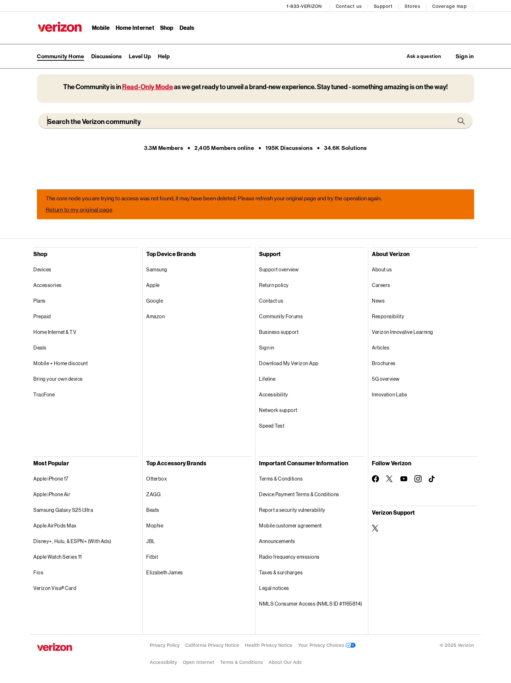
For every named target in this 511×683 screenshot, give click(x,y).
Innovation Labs (389, 394)
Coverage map (450, 5)
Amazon (155, 316)
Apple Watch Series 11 (57, 557)
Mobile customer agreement (290, 525)
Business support (278, 332)
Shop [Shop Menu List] (166, 26)
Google (154, 301)
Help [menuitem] (164, 55)
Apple (153, 285)
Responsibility (388, 316)
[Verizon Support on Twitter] (375, 528)
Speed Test (271, 426)
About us (382, 269)
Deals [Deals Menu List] (186, 26)
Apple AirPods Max (55, 525)
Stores (413, 5)
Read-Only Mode (147, 87)
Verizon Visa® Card (54, 588)
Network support (278, 410)
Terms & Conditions (281, 479)
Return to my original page (79, 209)
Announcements (277, 541)
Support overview (278, 269)
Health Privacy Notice (268, 645)
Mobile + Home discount (60, 363)
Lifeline (267, 379)
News (378, 301)
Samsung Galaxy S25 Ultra (63, 510)
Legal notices (274, 588)
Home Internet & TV (54, 332)
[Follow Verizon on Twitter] (389, 478)
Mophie (154, 525)
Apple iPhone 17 (50, 479)
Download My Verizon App (289, 363)
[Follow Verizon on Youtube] (403, 479)
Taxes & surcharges (281, 572)
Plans (39, 301)
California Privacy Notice (212, 645)
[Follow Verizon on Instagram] (418, 478)
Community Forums (281, 316)
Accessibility (273, 394)
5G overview (386, 379)
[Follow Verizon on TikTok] (432, 479)
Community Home (60, 55)
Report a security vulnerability (292, 510)
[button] (465, 56)
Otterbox (156, 479)
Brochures (384, 363)
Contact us (349, 5)
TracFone (44, 394)
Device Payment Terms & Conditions (299, 494)
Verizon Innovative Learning (402, 332)
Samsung (156, 269)
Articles (380, 348)
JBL (150, 541)
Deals (39, 348)
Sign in (266, 348)
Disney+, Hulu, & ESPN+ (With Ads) (72, 541)
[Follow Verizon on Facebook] (375, 478)
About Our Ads (285, 662)
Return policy (274, 285)
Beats (152, 510)
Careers (381, 285)
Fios (38, 572)
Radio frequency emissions (289, 557)
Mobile (100, 26)
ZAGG (153, 494)
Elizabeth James (164, 572)
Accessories (47, 285)
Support (384, 5)
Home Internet (134, 26)
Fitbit (152, 557)
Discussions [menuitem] (106, 55)
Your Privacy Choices (327, 645)
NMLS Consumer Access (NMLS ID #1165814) (310, 604)
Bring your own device (58, 379)
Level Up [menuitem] (140, 55)
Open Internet (198, 662)
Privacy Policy (165, 645)
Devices (42, 269)
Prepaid (42, 316)
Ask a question (419, 55)
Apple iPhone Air (51, 494)
